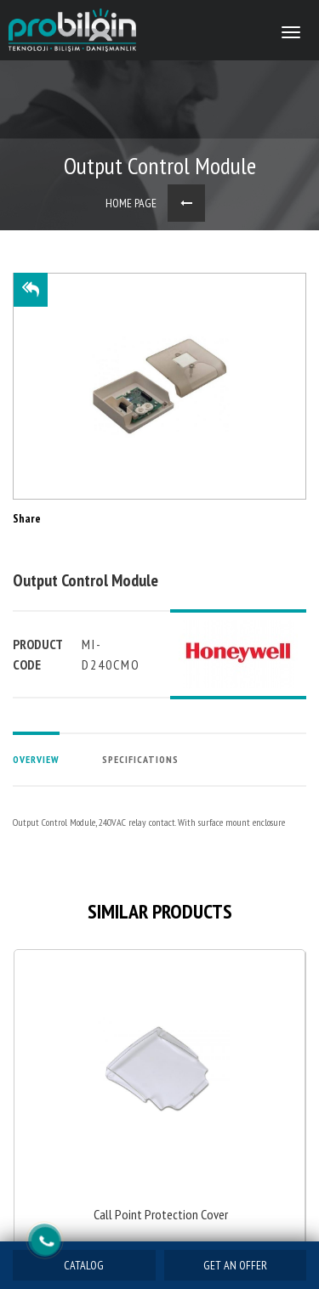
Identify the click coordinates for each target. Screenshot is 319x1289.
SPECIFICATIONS (140, 759)
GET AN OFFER (235, 1265)
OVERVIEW (36, 759)
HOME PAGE (131, 203)
